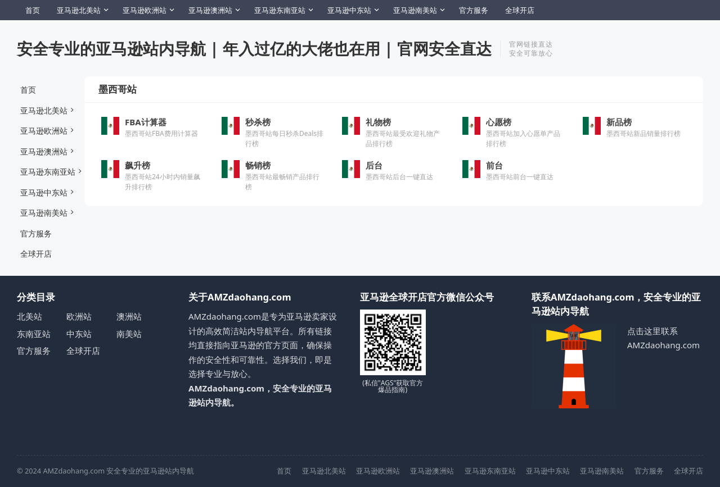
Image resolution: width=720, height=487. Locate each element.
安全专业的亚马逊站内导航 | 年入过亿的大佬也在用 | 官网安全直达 (254, 48)
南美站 (129, 333)
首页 (32, 10)
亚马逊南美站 (415, 10)
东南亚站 (34, 333)
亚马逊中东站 (349, 10)
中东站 (79, 333)
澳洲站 (129, 316)
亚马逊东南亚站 (279, 10)
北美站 (29, 316)
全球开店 (519, 10)
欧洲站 (79, 316)
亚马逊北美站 (79, 10)
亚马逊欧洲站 (144, 10)
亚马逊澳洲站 (210, 10)
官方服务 (473, 10)
